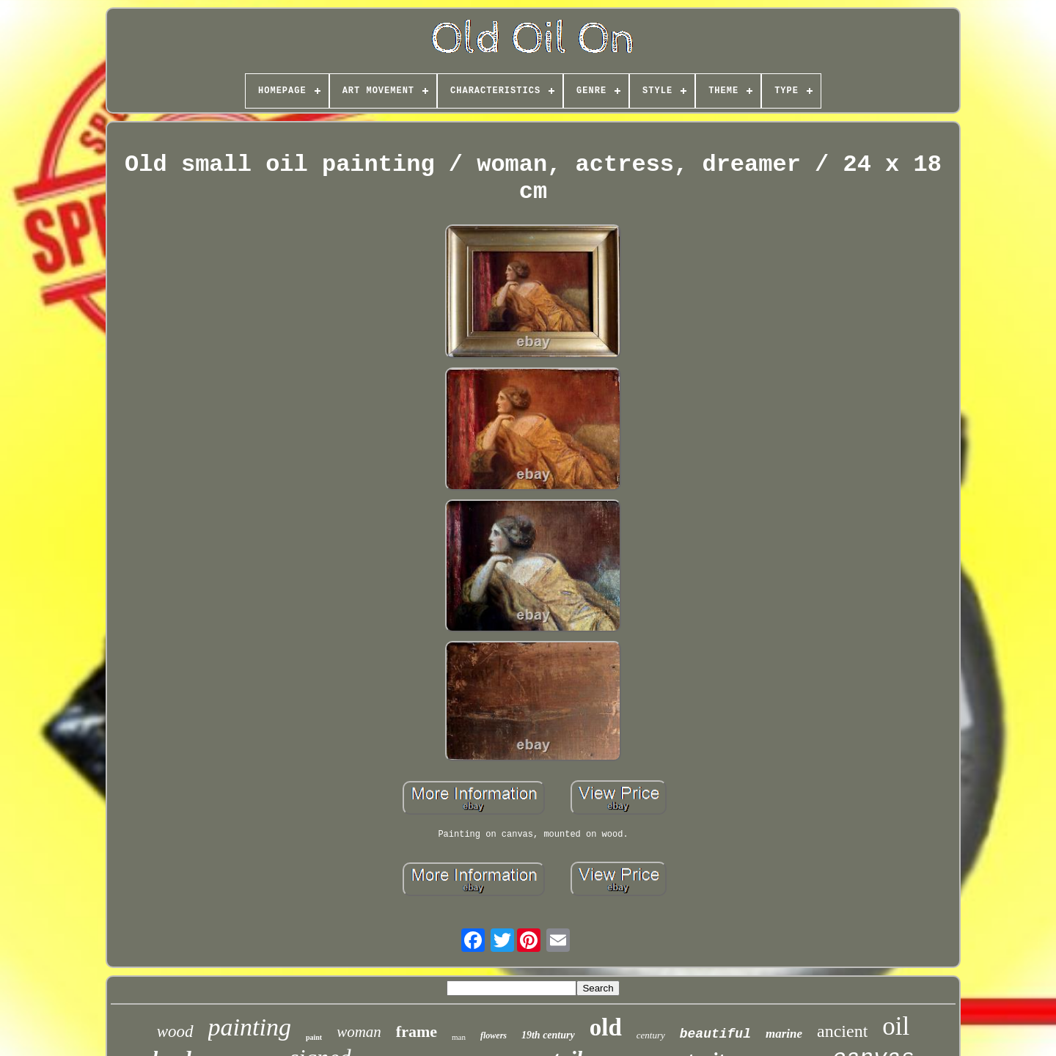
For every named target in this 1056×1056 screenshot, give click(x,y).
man (459, 1037)
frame (416, 1031)
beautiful (715, 1034)
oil (895, 1026)
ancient (842, 1031)
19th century (548, 1035)
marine (784, 1034)
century (651, 1035)
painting (249, 1027)
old (606, 1027)
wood (175, 1031)
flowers (493, 1035)
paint (314, 1037)
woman (359, 1032)
